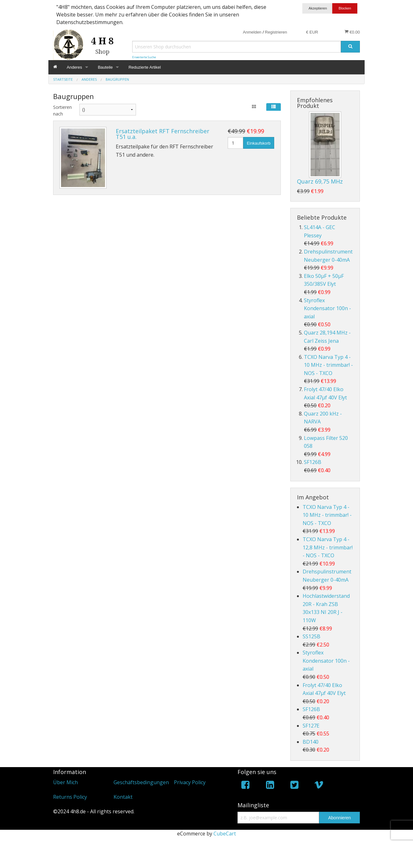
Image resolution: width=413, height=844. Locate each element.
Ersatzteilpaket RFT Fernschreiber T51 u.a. (162, 134)
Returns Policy (70, 796)
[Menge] (235, 143)
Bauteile (105, 67)
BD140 (310, 741)
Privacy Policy (190, 782)
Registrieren (276, 32)
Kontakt (123, 796)
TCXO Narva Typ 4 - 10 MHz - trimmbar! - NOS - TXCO (328, 365)
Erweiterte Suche (144, 57)
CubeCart (224, 833)
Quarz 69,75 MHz (320, 181)
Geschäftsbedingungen (141, 782)
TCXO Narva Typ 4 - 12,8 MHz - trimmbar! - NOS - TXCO (328, 547)
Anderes (74, 67)
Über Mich (65, 782)
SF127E (311, 725)
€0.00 (352, 31)
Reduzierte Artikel (144, 67)
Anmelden (252, 32)
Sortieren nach (61, 110)
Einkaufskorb (258, 143)
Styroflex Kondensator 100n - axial (327, 308)
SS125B (311, 636)
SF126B (312, 462)
